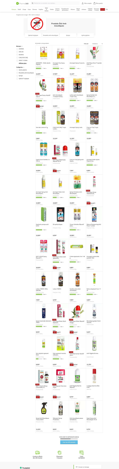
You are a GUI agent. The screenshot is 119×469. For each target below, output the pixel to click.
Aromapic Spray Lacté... (76, 127)
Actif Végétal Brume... (93, 353)
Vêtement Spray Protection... (57, 419)
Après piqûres (23, 70)
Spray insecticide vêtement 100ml (43, 321)
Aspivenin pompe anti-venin (42, 225)
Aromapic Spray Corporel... (77, 63)
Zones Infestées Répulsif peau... (77, 225)
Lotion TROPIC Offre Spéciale (42, 289)
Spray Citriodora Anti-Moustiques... (76, 192)
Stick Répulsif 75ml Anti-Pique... (60, 386)
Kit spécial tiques (57, 224)
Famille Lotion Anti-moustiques (75, 289)
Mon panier (98, 3)
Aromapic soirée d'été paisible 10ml (93, 257)
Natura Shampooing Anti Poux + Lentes (94, 225)
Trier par (86, 43)
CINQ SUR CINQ (23, 57)
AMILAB (21, 52)
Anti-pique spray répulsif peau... (77, 354)
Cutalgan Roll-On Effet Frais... (93, 386)
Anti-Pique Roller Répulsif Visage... (77, 322)
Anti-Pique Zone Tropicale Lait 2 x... (94, 63)
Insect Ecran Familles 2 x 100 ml (43, 160)
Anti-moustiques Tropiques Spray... (58, 95)
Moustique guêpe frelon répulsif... (94, 321)
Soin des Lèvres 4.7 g (42, 127)
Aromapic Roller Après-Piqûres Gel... (93, 160)
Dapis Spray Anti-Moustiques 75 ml (92, 419)
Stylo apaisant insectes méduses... (59, 354)
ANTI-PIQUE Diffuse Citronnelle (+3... (41, 386)
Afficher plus (22, 63)
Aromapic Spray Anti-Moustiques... (42, 192)
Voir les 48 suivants (69, 442)
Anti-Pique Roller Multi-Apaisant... (59, 322)
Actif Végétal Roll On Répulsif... (75, 386)
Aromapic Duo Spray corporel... (59, 63)
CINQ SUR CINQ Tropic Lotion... (59, 128)
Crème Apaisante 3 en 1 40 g (77, 257)
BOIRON (21, 55)
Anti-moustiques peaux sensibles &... (76, 419)
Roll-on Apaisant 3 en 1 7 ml (94, 289)
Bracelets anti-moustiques (26, 73)
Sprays (21, 76)
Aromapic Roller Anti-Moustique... (59, 192)
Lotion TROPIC (57, 289)
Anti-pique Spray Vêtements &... (91, 192)
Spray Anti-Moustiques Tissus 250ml (42, 419)
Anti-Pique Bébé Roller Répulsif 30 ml (59, 160)
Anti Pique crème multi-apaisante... (59, 257)
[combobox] (55, 3)
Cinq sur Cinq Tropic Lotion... (92, 128)
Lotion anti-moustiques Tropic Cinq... (76, 95)
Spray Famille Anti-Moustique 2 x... (92, 95)
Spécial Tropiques (24, 78)
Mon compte (88, 3)
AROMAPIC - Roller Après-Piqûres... (43, 63)
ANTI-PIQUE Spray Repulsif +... (41, 257)
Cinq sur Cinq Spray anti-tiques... (77, 160)
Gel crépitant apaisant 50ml (42, 354)
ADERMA (21, 49)
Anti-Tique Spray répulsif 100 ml (43, 96)
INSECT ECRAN (23, 60)
